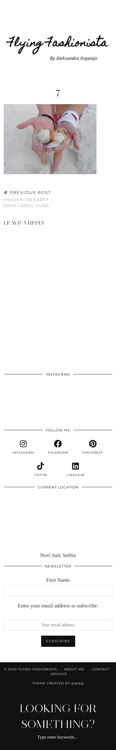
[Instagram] (14, 391)
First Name (58, 580)
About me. (74, 669)
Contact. (101, 669)
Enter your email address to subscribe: (58, 606)
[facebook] (58, 447)
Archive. (59, 674)
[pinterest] (92, 447)
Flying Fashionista (37, 669)
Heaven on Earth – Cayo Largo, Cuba (31, 199)
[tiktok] (40, 469)
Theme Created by (58, 683)
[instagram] (23, 447)
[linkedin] (75, 469)
